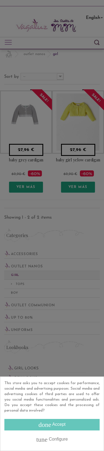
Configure (52, 439)
